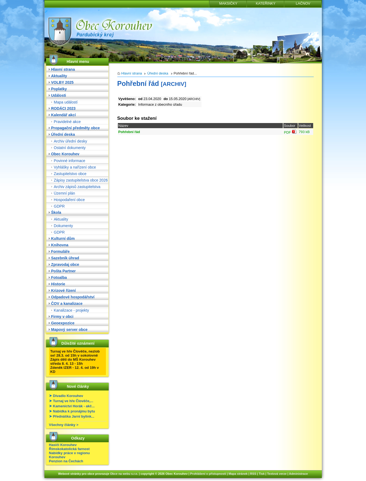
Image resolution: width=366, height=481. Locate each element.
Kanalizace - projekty (71, 310)
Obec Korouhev (65, 154)
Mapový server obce (69, 329)
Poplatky (59, 89)
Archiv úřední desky (70, 141)
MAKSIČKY (228, 3)
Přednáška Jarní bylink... (73, 416)
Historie (58, 284)
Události (58, 95)
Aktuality (59, 76)
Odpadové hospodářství (73, 297)
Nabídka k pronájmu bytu (74, 411)
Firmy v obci (62, 316)
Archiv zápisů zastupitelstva (77, 187)
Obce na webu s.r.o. (124, 473)
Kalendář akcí (63, 115)
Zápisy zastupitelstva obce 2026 (81, 180)
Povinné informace (69, 161)
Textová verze (277, 473)
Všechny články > (64, 425)
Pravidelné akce (67, 122)
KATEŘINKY (266, 3)
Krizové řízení (63, 290)
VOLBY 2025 (62, 82)
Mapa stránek (238, 473)
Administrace (298, 473)
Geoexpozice (63, 323)
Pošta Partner (63, 271)
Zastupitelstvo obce (70, 174)
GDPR (59, 206)
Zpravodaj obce (65, 264)
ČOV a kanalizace (67, 303)
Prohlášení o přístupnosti (208, 473)
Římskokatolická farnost (69, 449)
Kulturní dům (63, 238)
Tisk (262, 473)
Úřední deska (63, 134)
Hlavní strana (63, 69)
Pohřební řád (129, 132)
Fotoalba (59, 277)
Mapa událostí (66, 102)
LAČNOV (303, 3)
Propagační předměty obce (75, 128)
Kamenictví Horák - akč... (74, 406)
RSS (253, 473)
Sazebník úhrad (65, 258)
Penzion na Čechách (66, 461)
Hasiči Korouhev (63, 445)
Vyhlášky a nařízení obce (75, 167)
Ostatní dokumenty (70, 148)
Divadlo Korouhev (68, 396)
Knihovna (60, 245)
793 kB (304, 132)
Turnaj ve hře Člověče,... (73, 401)
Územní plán (64, 193)
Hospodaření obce (69, 200)
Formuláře (60, 251)
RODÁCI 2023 (63, 108)
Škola (56, 212)
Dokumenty (63, 226)
